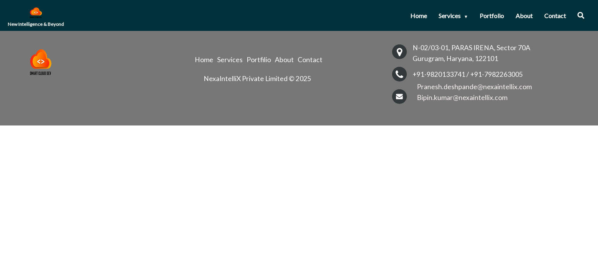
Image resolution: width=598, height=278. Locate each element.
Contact (555, 15)
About (524, 15)
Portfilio (259, 59)
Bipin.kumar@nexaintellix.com (462, 97)
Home (418, 15)
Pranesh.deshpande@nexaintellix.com (474, 87)
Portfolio (492, 15)
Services (453, 15)
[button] (580, 15)
